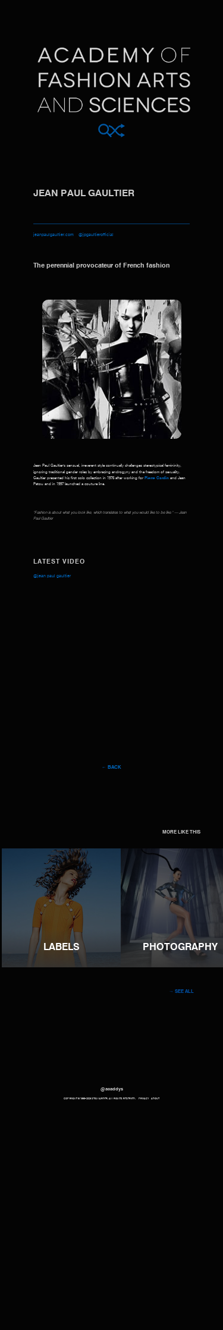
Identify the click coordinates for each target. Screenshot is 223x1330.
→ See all (181, 991)
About (155, 1099)
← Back (111, 767)
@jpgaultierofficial (96, 235)
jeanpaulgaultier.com (53, 235)
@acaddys (111, 1089)
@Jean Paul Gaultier (52, 576)
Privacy (144, 1099)
